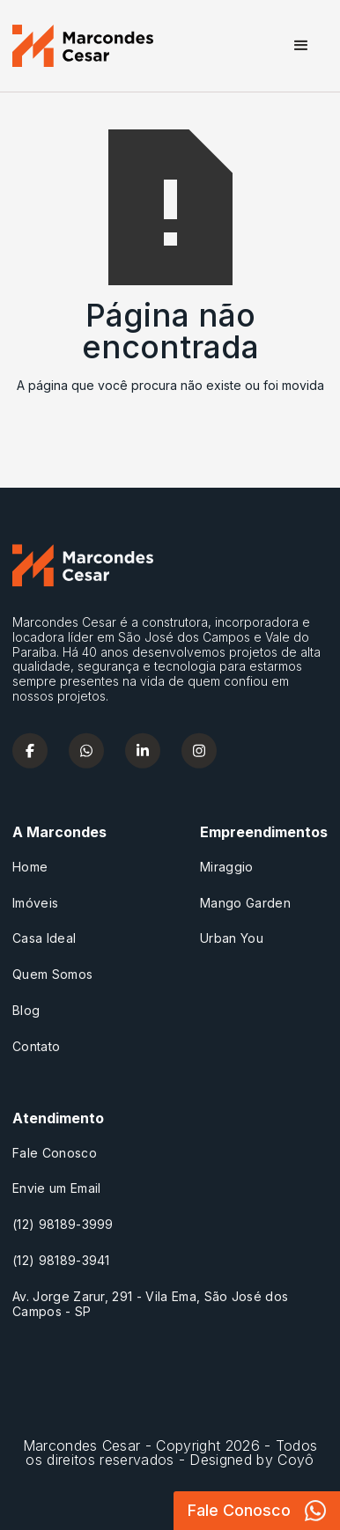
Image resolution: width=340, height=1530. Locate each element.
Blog (26, 1011)
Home (30, 867)
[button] (301, 45)
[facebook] (30, 750)
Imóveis (35, 903)
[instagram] (199, 750)
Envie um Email (56, 1188)
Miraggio (227, 867)
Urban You (231, 938)
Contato (36, 1047)
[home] (82, 46)
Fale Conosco (54, 1153)
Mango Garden (245, 903)
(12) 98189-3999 (63, 1224)
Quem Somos (52, 974)
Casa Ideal (44, 938)
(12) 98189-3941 (61, 1261)
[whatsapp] (86, 750)
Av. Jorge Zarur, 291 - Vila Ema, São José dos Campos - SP (150, 1304)
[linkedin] (142, 750)
